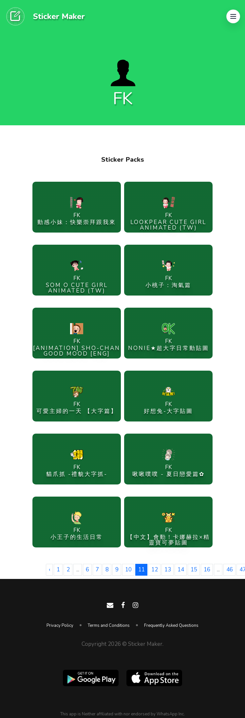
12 (154, 569)
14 (181, 569)
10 (128, 569)
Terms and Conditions (109, 625)
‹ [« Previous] (49, 569)
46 (229, 569)
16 (207, 569)
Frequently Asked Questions (171, 625)
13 (167, 569)
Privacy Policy (60, 625)
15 (194, 569)
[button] (233, 16)
